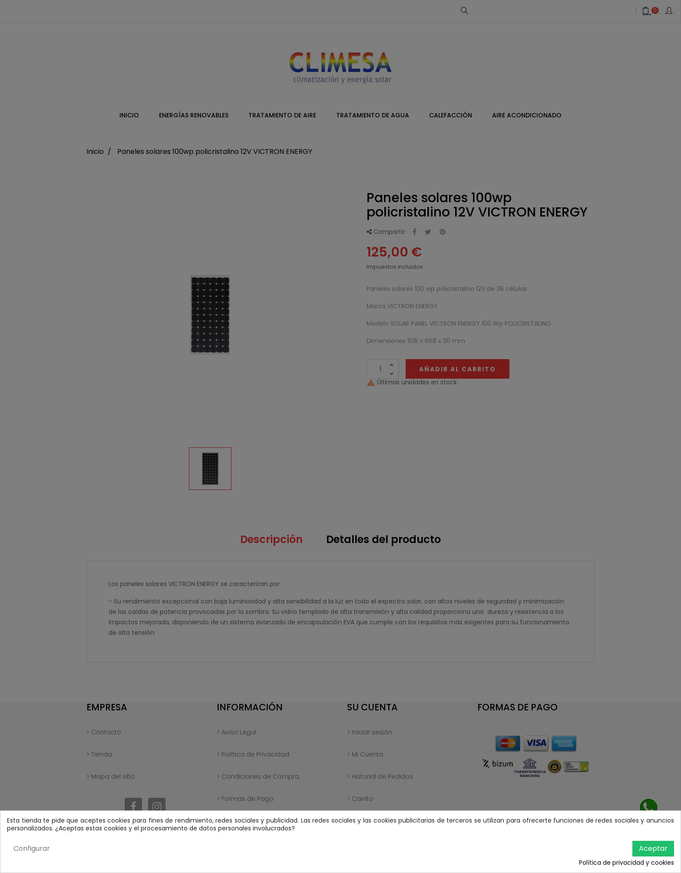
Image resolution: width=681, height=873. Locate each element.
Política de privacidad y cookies (626, 863)
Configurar (31, 848)
